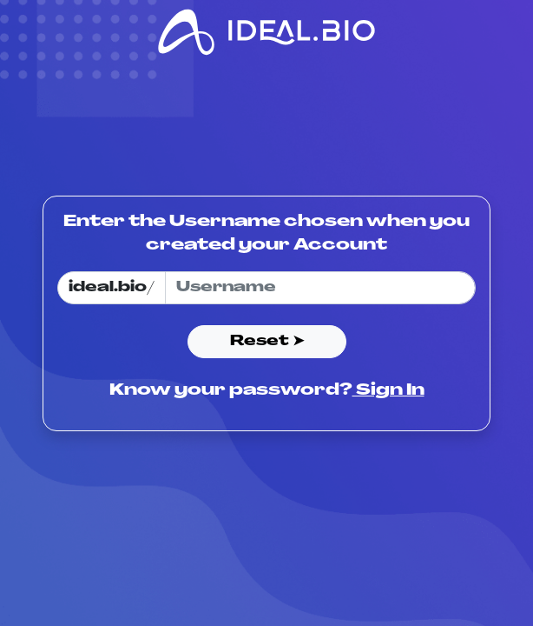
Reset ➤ (267, 342)
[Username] (320, 287)
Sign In (388, 391)
